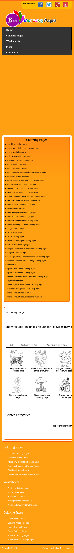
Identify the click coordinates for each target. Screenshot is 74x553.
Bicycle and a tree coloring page (42, 396)
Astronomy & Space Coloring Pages (23, 462)
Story (9, 46)
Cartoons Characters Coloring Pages (21, 160)
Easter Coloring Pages (17, 531)
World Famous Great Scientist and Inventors (24, 297)
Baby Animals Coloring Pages (18, 156)
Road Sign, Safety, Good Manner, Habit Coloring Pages (28, 257)
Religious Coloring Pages (16, 253)
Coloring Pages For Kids (18, 523)
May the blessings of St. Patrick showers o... (42, 369)
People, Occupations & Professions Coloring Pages (27, 249)
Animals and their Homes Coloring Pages (23, 148)
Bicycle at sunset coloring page (18, 369)
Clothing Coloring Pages (16, 164)
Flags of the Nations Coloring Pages (21, 204)
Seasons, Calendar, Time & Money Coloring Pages (26, 261)
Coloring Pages (14, 35)
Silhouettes (11, 265)
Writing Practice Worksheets (20, 501)
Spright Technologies (62, 548)
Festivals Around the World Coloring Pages (24, 200)
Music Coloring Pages (15, 236)
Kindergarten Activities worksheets (22, 505)
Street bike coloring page (18, 396)
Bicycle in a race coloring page (66, 396)
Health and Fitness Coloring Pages (20, 216)
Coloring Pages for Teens (16, 168)
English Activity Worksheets (20, 488)
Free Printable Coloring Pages (21, 540)
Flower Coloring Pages (16, 208)
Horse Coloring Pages (17, 527)
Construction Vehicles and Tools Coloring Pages (25, 180)
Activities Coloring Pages (16, 144)
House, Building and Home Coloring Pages (23, 224)
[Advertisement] (37, 96)
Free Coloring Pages (17, 519)
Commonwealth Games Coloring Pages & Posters (26, 172)
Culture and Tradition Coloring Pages (21, 184)
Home (37, 18)
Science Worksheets (16, 496)
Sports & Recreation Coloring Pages (21, 273)
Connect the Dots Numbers (18, 176)
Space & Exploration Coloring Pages (21, 269)
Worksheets (13, 41)
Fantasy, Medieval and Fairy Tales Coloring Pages (26, 196)
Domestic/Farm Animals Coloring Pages (22, 188)
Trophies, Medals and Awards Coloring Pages (24, 285)
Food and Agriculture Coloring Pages (21, 212)
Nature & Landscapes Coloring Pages (21, 240)
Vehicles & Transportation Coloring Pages (23, 289)
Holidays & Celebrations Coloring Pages (22, 220)
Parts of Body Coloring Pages (18, 244)
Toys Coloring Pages (15, 281)
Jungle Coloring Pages (15, 228)
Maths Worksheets (14, 232)
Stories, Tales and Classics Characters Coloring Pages (27, 277)
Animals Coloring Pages (16, 152)
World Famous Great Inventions (19, 293)
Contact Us (12, 52)
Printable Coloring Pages (18, 535)
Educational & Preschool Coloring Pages (22, 192)
